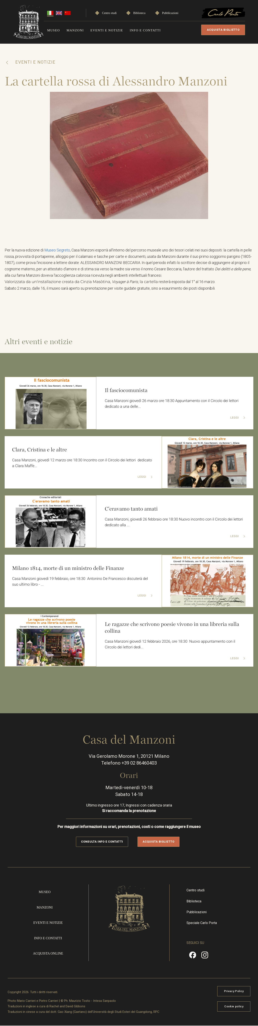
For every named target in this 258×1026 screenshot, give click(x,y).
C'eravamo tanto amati (131, 509)
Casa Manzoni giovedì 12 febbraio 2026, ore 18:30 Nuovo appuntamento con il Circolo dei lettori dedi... (170, 645)
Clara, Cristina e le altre (39, 450)
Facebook (192, 957)
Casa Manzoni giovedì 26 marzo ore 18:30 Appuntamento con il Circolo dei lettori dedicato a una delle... (172, 404)
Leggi (235, 418)
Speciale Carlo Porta (201, 923)
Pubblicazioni (170, 13)
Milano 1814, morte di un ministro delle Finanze (68, 568)
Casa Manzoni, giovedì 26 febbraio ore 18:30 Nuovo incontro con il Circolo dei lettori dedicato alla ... (174, 523)
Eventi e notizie (106, 30)
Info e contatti (145, 30)
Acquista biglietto (223, 29)
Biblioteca (139, 13)
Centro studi (109, 13)
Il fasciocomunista (126, 391)
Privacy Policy (234, 991)
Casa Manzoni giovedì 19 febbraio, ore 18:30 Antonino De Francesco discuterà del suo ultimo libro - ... (80, 582)
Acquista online (48, 953)
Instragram (204, 957)
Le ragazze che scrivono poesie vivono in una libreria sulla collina (172, 627)
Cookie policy (233, 1006)
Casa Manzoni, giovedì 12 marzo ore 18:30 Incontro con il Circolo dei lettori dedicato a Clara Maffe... (82, 463)
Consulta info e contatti (102, 841)
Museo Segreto (57, 250)
